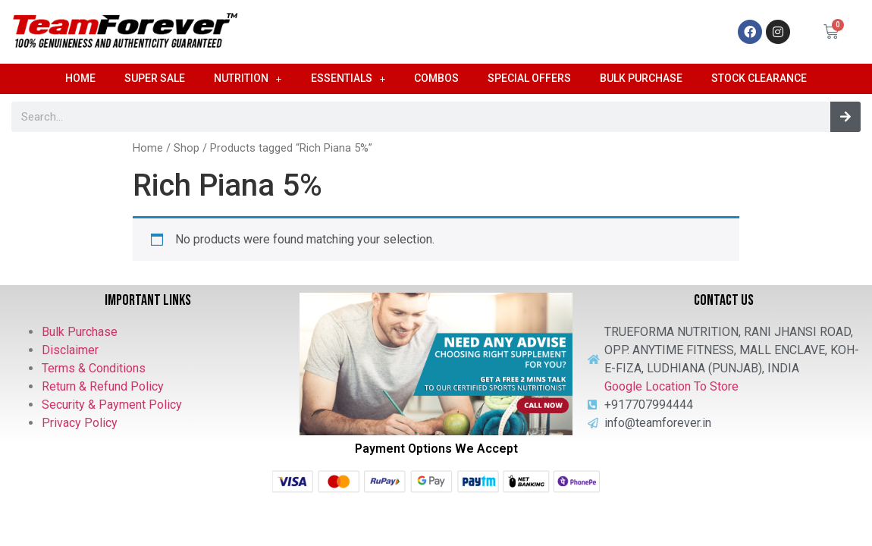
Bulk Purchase (641, 78)
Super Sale (154, 78)
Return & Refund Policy (103, 386)
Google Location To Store (671, 386)
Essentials (348, 79)
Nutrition (248, 79)
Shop (186, 148)
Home (80, 78)
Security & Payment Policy (112, 404)
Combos (436, 78)
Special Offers (529, 78)
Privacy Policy (80, 423)
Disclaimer (70, 350)
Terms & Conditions (94, 368)
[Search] (845, 117)
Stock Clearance (759, 78)
